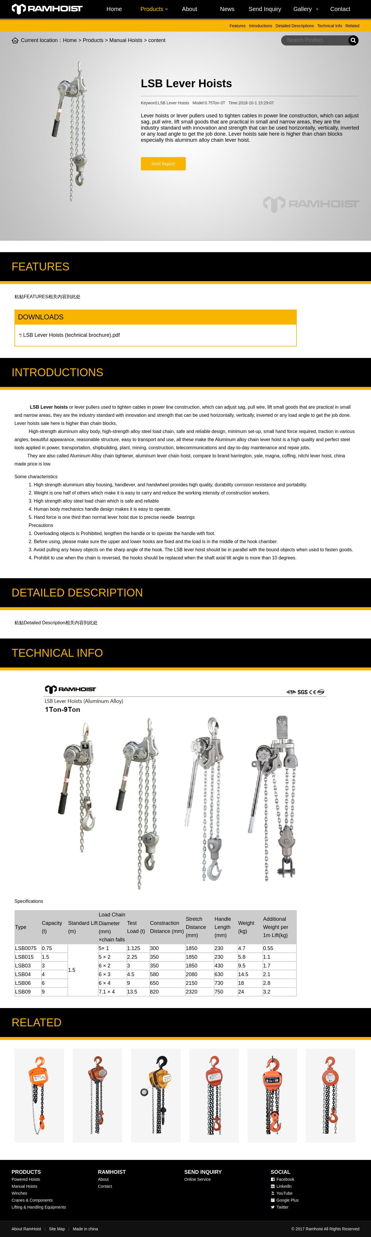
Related (352, 25)
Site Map (57, 1229)
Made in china (85, 1229)
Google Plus (288, 1200)
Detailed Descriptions (295, 25)
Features (237, 25)
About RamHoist (26, 1229)
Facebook (285, 1179)
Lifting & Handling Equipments (39, 1207)
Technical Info (329, 25)
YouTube (284, 1193)
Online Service (197, 1179)
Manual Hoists (125, 40)
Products (152, 9)
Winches (19, 1193)
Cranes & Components (32, 1200)
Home (114, 9)
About (189, 9)
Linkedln (284, 1186)
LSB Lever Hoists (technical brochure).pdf (71, 335)
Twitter (282, 1207)
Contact (340, 9)
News (227, 9)
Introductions (260, 25)
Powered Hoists (26, 1179)
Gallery (302, 9)
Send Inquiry (265, 9)
